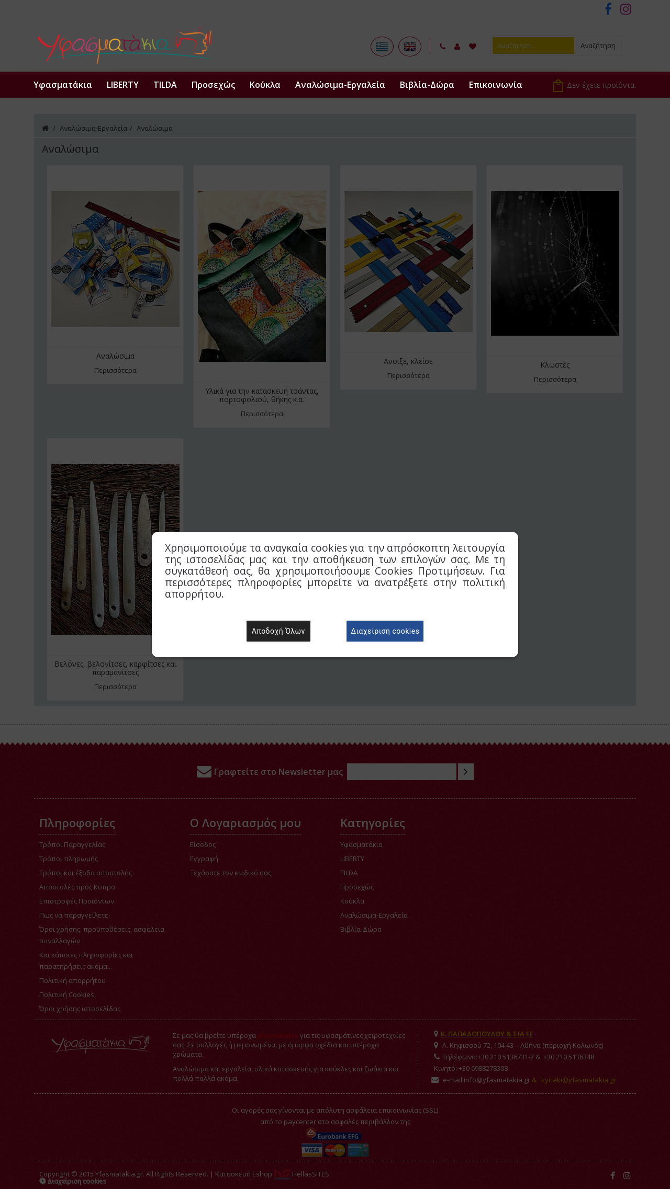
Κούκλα (265, 84)
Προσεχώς (213, 84)
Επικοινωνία (495, 84)
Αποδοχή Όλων (278, 631)
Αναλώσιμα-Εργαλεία (340, 84)
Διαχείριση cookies (385, 631)
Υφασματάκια (63, 84)
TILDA (165, 84)
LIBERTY (123, 84)
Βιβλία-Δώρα (427, 84)
